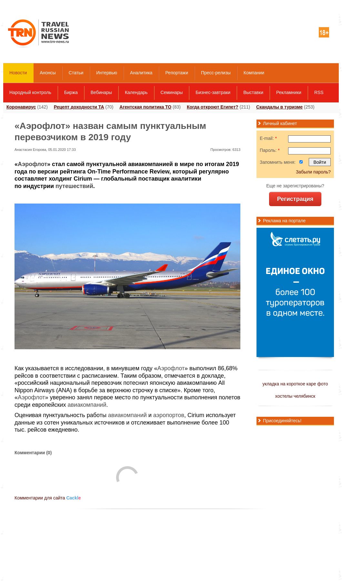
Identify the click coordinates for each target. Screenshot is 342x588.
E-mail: (268, 138)
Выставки (253, 92)
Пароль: (270, 150)
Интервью (106, 72)
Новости (18, 72)
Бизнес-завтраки (213, 92)
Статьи (76, 72)
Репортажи (176, 72)
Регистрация (295, 199)
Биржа (71, 92)
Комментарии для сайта (48, 497)
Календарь (136, 92)
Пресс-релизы (216, 72)
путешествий (74, 186)
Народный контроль (30, 92)
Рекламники (288, 92)
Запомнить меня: (278, 162)
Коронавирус (21, 107)
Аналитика (141, 72)
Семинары (172, 92)
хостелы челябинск (295, 396)
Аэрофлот (32, 164)
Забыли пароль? (313, 171)
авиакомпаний (87, 405)
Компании (254, 72)
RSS (319, 92)
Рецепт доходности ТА (79, 107)
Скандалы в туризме (279, 107)
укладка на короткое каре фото (295, 383)
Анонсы (48, 72)
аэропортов (168, 415)
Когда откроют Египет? (212, 107)
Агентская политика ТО (145, 107)
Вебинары (101, 92)
